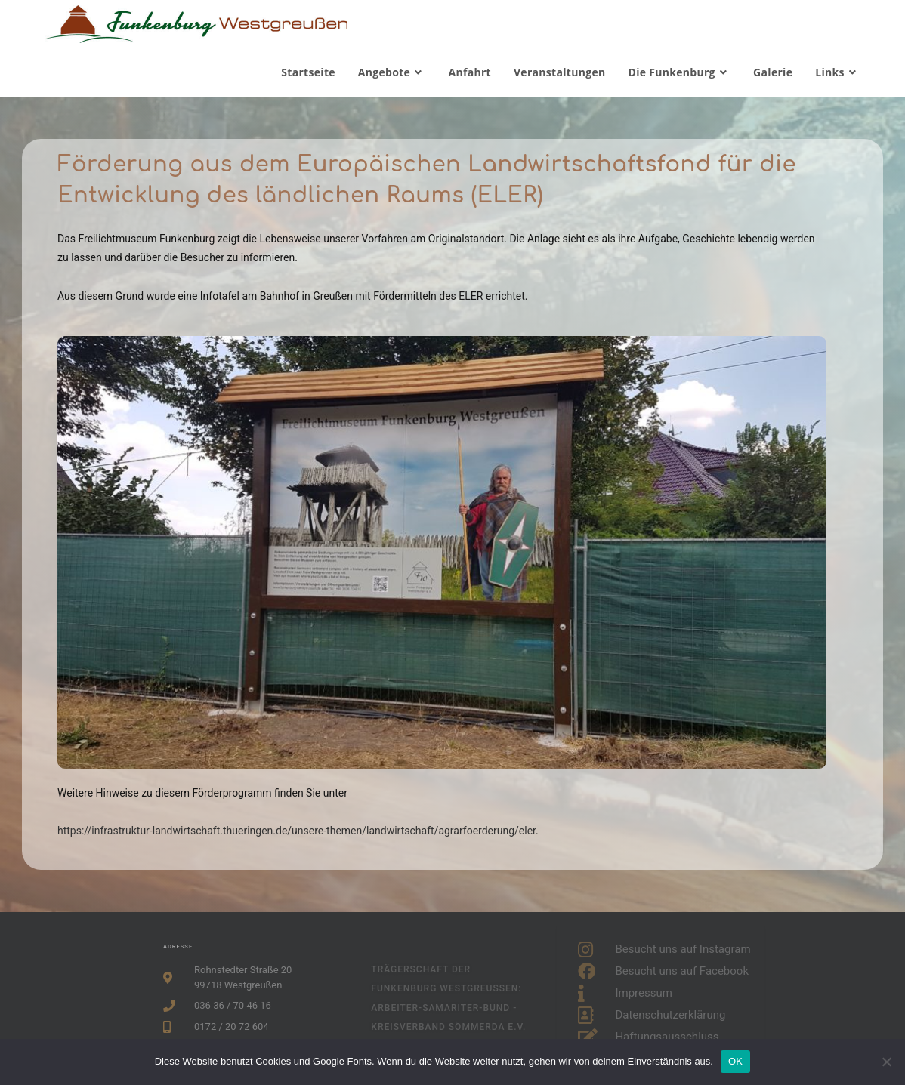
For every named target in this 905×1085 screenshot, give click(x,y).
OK (735, 1061)
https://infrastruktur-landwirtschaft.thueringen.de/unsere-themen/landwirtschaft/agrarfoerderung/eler (296, 831)
